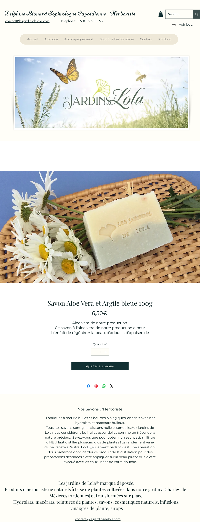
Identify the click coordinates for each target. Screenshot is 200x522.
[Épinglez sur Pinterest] (96, 386)
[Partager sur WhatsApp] (103, 386)
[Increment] (106, 352)
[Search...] (176, 14)
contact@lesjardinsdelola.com (27, 21)
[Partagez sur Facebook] (88, 386)
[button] (160, 14)
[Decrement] (93, 352)
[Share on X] (111, 386)
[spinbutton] (100, 352)
